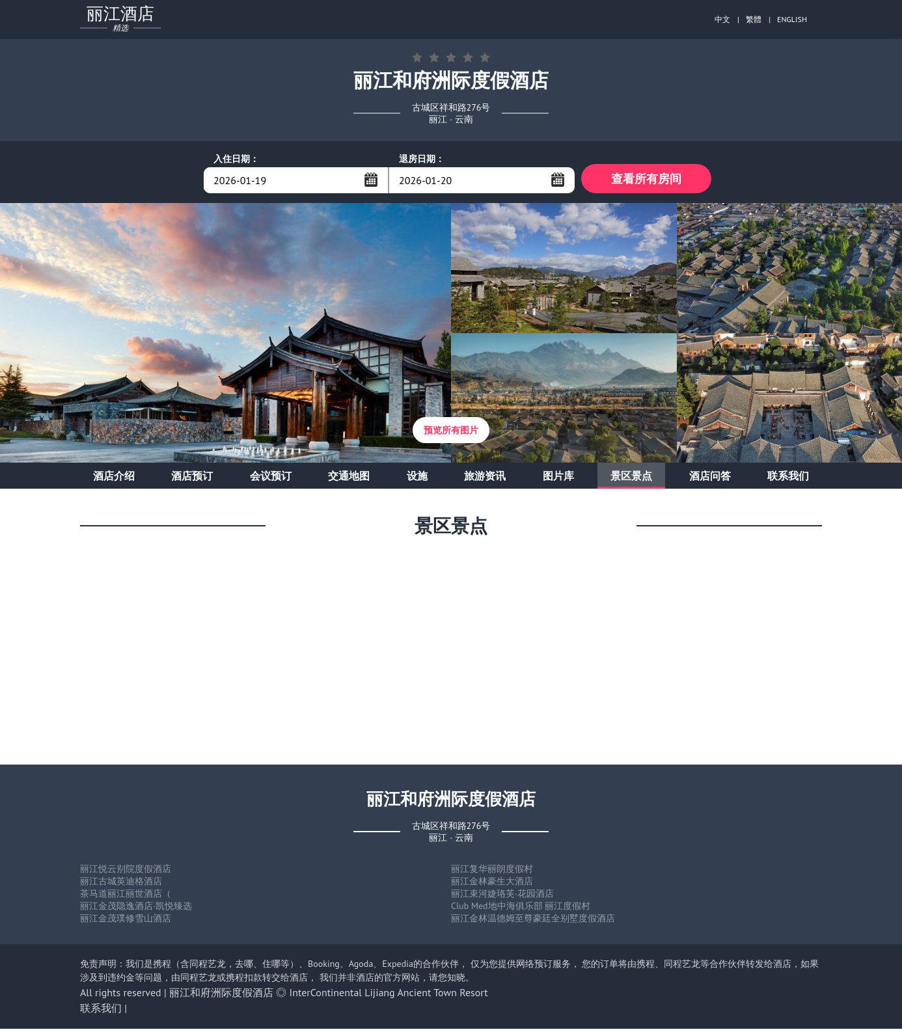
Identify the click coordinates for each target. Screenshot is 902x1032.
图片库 (558, 478)
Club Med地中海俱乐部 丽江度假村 (520, 909)
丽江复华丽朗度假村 (492, 872)
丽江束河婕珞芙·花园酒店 (502, 897)
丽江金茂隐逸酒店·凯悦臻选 (136, 909)
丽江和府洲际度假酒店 (221, 995)
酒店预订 (192, 478)
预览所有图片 (451, 433)
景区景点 (631, 478)
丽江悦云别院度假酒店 (125, 872)
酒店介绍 (114, 478)
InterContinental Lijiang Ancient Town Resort (389, 995)
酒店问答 (710, 478)
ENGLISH (792, 19)
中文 (722, 19)
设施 (417, 478)
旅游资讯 (485, 478)
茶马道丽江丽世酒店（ (125, 897)
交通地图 (349, 478)
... (371, 179)
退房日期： (421, 159)
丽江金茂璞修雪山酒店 (125, 921)
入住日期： (236, 159)
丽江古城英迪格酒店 (121, 884)
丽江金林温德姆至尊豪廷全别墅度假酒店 (533, 921)
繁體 (753, 19)
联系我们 (788, 478)
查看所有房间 (646, 179)
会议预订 (271, 478)
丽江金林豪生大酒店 (492, 884)
